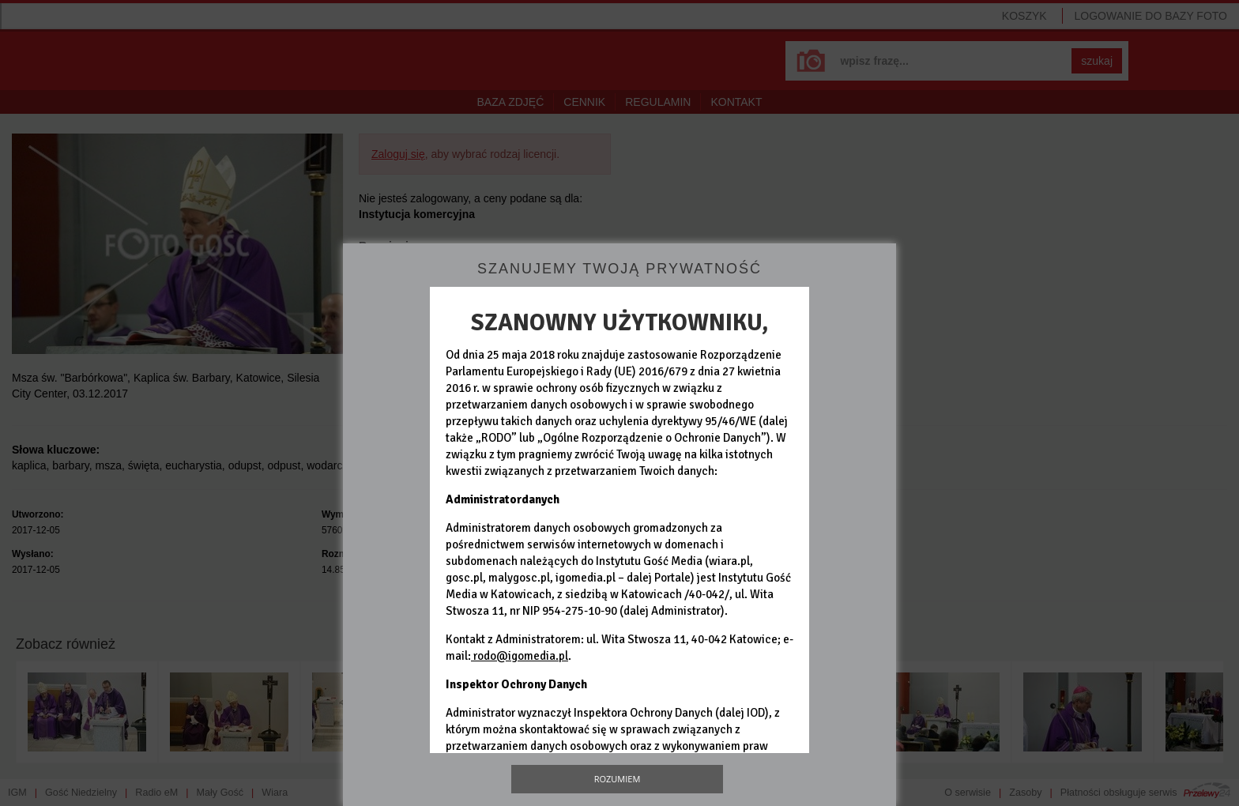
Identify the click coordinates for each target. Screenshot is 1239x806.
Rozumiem (617, 779)
